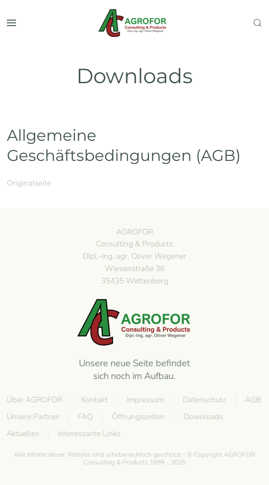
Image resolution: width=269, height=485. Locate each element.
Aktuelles (22, 433)
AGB (252, 399)
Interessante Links (88, 433)
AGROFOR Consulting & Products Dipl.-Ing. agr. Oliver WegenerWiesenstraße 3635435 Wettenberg (135, 256)
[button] (11, 23)
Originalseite (29, 183)
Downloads (202, 416)
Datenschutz (204, 399)
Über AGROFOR (34, 399)
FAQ (84, 416)
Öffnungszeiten (137, 416)
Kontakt (94, 399)
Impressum (144, 399)
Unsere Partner (32, 416)
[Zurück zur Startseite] (134, 23)
